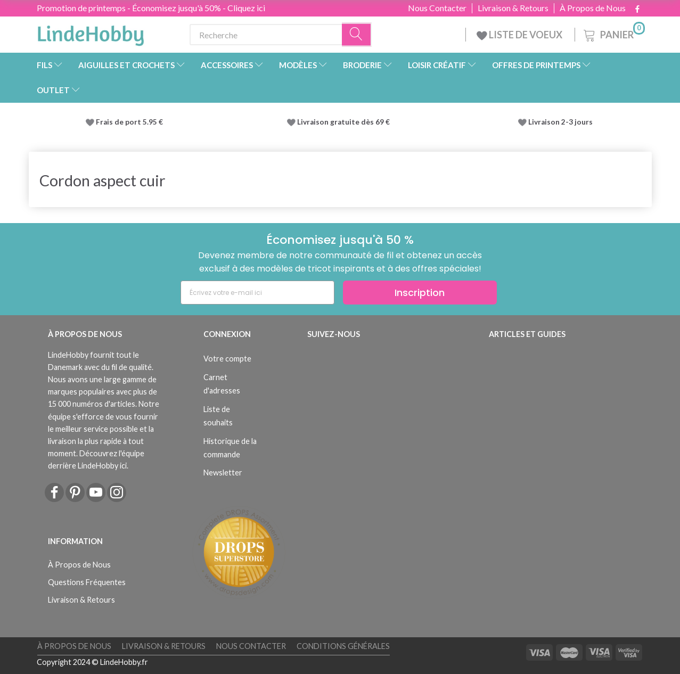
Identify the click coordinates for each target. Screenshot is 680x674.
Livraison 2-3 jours (560, 122)
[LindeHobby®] (90, 32)
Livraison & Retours (513, 8)
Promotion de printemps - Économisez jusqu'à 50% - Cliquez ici (151, 8)
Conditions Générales (343, 646)
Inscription (420, 292)
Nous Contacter (437, 8)
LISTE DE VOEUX (520, 34)
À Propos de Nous (593, 8)
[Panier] (613, 33)
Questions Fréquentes (87, 582)
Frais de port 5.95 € (129, 122)
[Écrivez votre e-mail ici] (257, 293)
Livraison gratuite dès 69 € (345, 122)
